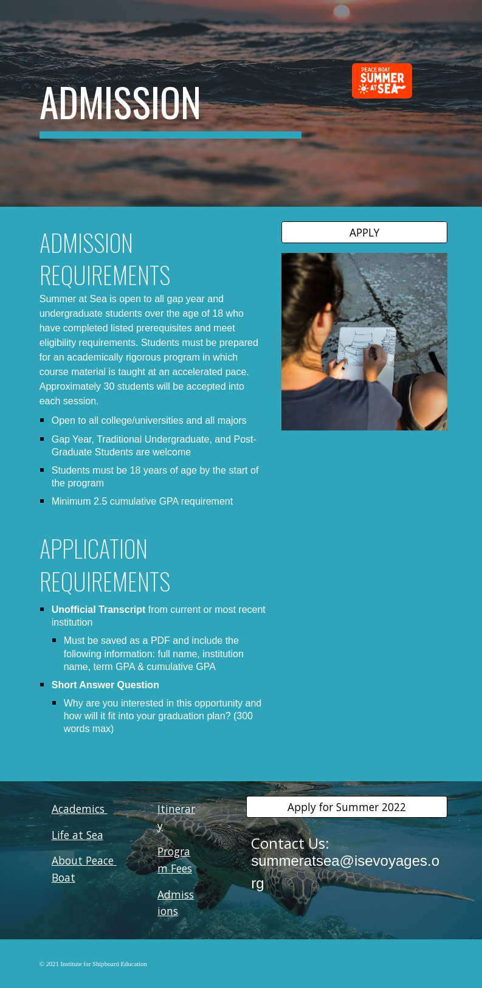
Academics (80, 808)
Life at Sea (77, 834)
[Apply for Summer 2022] (347, 807)
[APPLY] (364, 232)
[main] (170, 103)
